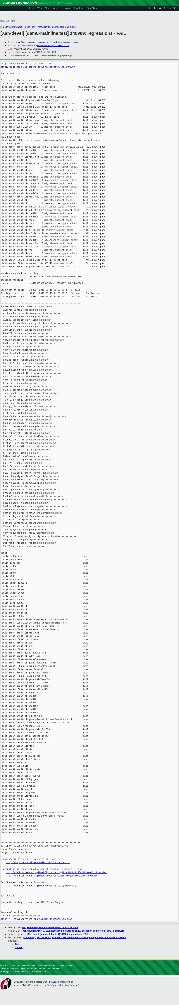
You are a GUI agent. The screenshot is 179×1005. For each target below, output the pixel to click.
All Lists (10, 21)
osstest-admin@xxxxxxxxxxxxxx (62, 42)
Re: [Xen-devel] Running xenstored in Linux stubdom (50, 927)
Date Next (17, 27)
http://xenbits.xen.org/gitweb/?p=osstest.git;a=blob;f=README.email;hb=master (56, 872)
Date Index (55, 27)
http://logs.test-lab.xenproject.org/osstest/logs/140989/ (38, 67)
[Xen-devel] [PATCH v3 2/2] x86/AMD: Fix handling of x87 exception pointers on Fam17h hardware (73, 931)
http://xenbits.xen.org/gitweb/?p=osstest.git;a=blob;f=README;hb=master (52, 875)
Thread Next (43, 27)
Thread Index (68, 27)
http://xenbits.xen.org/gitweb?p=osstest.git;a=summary (41, 885)
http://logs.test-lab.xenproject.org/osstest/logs (38, 862)
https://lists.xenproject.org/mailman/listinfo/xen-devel (37, 919)
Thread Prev (29, 27)
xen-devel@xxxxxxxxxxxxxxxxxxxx (28, 42)
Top (2, 21)
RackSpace (53, 982)
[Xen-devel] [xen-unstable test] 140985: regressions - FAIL (57, 934)
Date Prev (6, 27)
